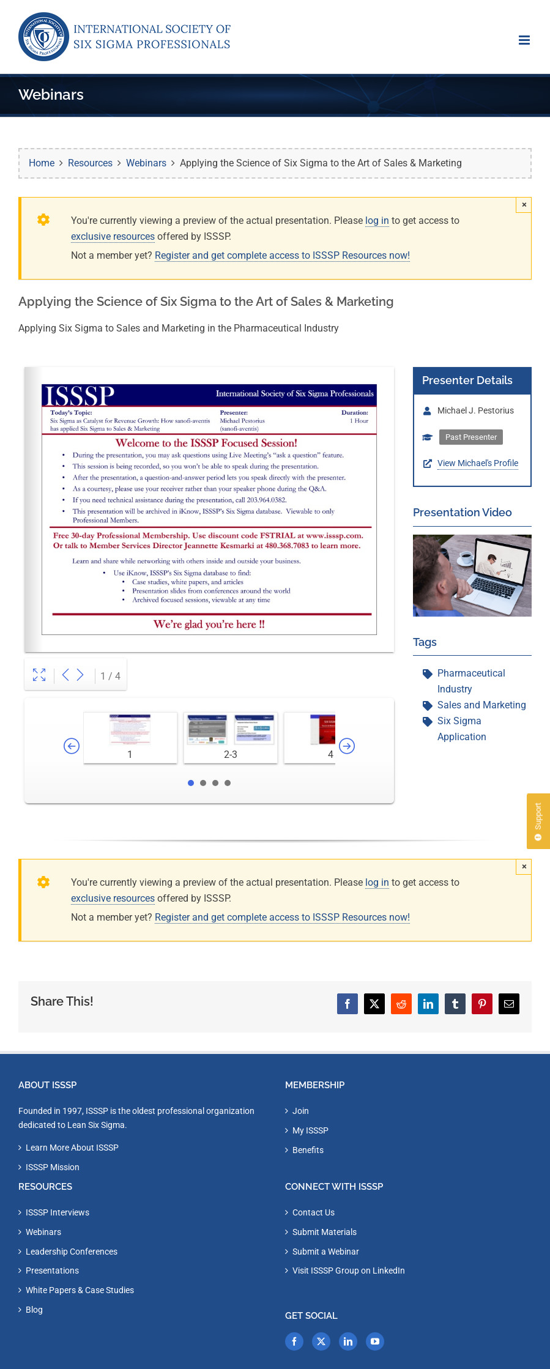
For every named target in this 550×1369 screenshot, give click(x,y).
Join (300, 1111)
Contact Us (313, 1212)
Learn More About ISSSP (72, 1147)
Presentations (52, 1270)
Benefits (308, 1150)
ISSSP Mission (53, 1167)
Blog (34, 1310)
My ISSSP (310, 1130)
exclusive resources (113, 236)
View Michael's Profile (477, 463)
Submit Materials (324, 1232)
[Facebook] (294, 1341)
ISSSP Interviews (57, 1212)
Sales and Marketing (481, 705)
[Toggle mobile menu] (525, 40)
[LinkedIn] (348, 1341)
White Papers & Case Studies (80, 1290)
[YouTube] (375, 1341)
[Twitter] (321, 1341)
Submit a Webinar (325, 1251)
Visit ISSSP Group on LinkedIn (348, 1270)
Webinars (43, 1232)
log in (377, 220)
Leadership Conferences (71, 1251)
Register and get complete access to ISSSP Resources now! (282, 255)
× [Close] (524, 204)
